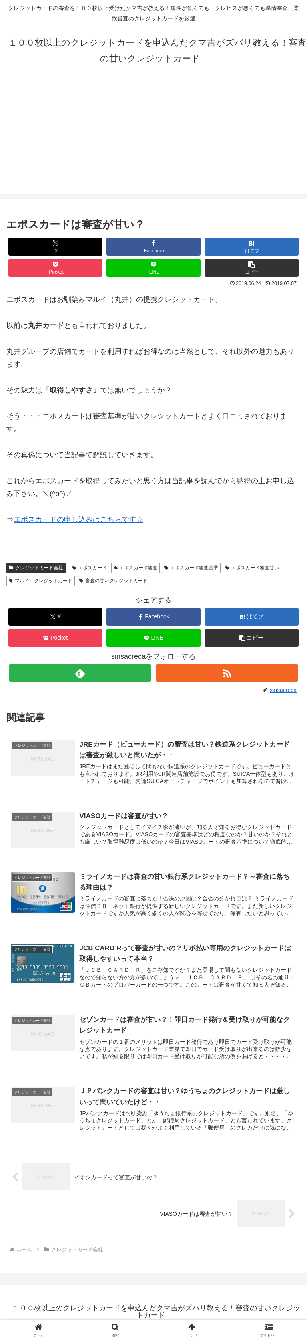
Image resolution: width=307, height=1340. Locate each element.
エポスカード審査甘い (252, 568)
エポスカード (89, 568)
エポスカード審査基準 (191, 568)
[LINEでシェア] (153, 268)
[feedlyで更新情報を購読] (79, 673)
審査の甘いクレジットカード (113, 580)
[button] (252, 268)
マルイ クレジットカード (40, 580)
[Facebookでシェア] (153, 247)
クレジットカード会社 (36, 568)
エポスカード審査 (136, 568)
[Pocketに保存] (55, 268)
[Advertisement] (153, 138)
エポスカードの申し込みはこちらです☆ (78, 519)
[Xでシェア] (55, 247)
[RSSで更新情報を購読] (226, 673)
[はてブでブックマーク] (252, 247)
